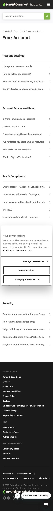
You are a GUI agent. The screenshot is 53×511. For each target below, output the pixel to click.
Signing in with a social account (19, 119)
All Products (43, 478)
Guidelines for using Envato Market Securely (24, 337)
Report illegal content (13, 415)
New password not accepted (17, 149)
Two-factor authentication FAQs (19, 321)
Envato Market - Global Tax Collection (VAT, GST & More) (24, 187)
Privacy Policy (9, 396)
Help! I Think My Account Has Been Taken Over (24, 329)
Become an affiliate (11, 391)
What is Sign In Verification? (17, 157)
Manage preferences (33, 261)
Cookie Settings (10, 410)
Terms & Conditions (12, 377)
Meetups (7, 453)
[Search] (26, 16)
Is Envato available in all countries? (21, 217)
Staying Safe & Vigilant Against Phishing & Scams (24, 344)
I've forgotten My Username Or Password (23, 142)
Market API (8, 386)
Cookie (7, 250)
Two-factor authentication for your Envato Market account (24, 314)
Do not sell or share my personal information (23, 406)
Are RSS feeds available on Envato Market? (24, 89)
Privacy (20, 250)
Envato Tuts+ (28, 478)
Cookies (6, 401)
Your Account (38, 31)
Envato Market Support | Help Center (17, 31)
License (6, 382)
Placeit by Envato (10, 478)
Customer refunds (11, 432)
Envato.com (8, 473)
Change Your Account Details (17, 66)
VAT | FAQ (7, 209)
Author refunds (10, 437)
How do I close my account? (17, 74)
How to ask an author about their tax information (24, 202)
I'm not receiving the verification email (22, 134)
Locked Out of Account (14, 126)
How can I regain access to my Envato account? (24, 81)
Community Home (11, 449)
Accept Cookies (26, 270)
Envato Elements (25, 473)
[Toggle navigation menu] (48, 4)
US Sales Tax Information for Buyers (21, 194)
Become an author (11, 458)
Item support (9, 427)
